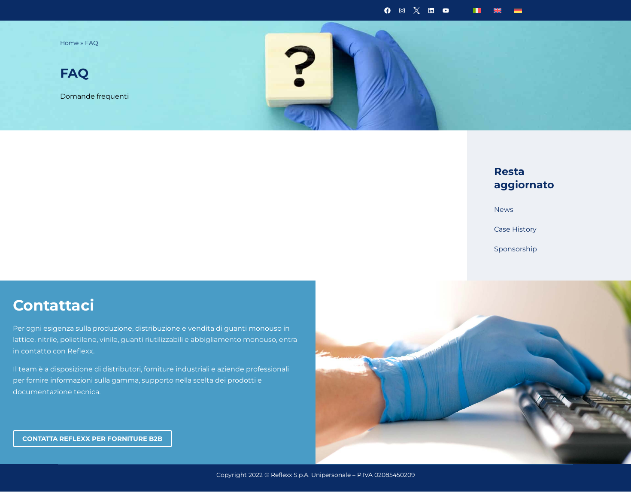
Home (69, 42)
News (503, 209)
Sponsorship (515, 249)
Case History (515, 229)
